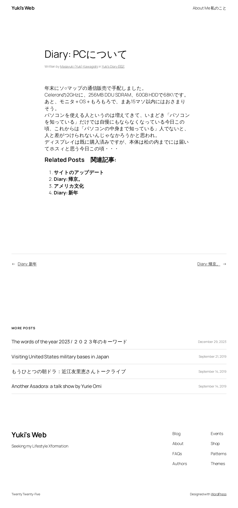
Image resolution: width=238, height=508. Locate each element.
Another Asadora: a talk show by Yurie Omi (57, 386)
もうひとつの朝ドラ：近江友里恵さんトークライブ (69, 371)
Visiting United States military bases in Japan (60, 356)
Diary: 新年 (66, 192)
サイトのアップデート (79, 172)
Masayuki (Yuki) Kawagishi (79, 66)
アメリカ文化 (69, 186)
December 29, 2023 (212, 341)
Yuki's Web (23, 8)
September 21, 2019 (212, 356)
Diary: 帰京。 (68, 179)
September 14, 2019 (212, 371)
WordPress (218, 494)
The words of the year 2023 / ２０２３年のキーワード (69, 341)
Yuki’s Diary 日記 (113, 66)
